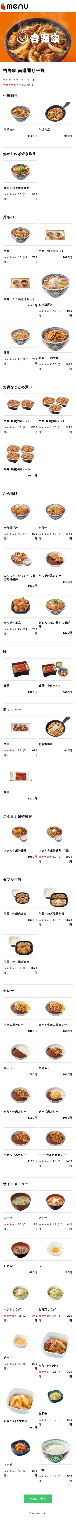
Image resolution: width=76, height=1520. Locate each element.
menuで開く (38, 1498)
